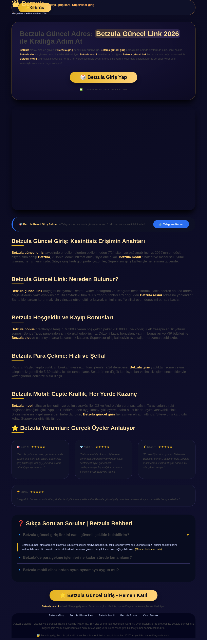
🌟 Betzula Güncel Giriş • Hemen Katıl (103, 595)
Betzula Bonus (128, 615)
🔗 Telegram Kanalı (171, 224)
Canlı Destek (150, 615)
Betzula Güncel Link (81, 615)
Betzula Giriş (56, 615)
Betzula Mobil (107, 615)
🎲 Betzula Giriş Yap (103, 77)
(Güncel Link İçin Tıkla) (148, 549)
